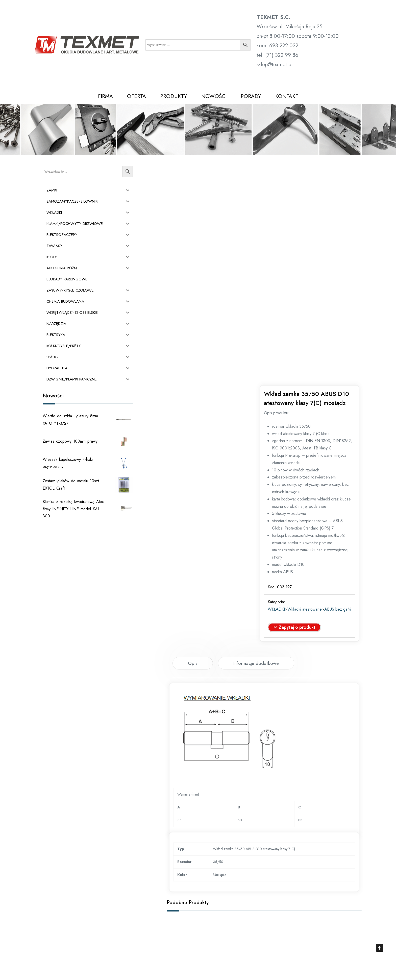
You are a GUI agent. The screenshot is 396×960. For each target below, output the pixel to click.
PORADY (251, 96)
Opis (192, 458)
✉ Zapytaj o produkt (300, 422)
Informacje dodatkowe (256, 458)
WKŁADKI (281, 397)
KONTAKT (286, 96)
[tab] (192, 458)
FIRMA (105, 96)
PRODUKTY (173, 96)
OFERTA (136, 96)
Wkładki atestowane (310, 397)
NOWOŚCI (214, 96)
